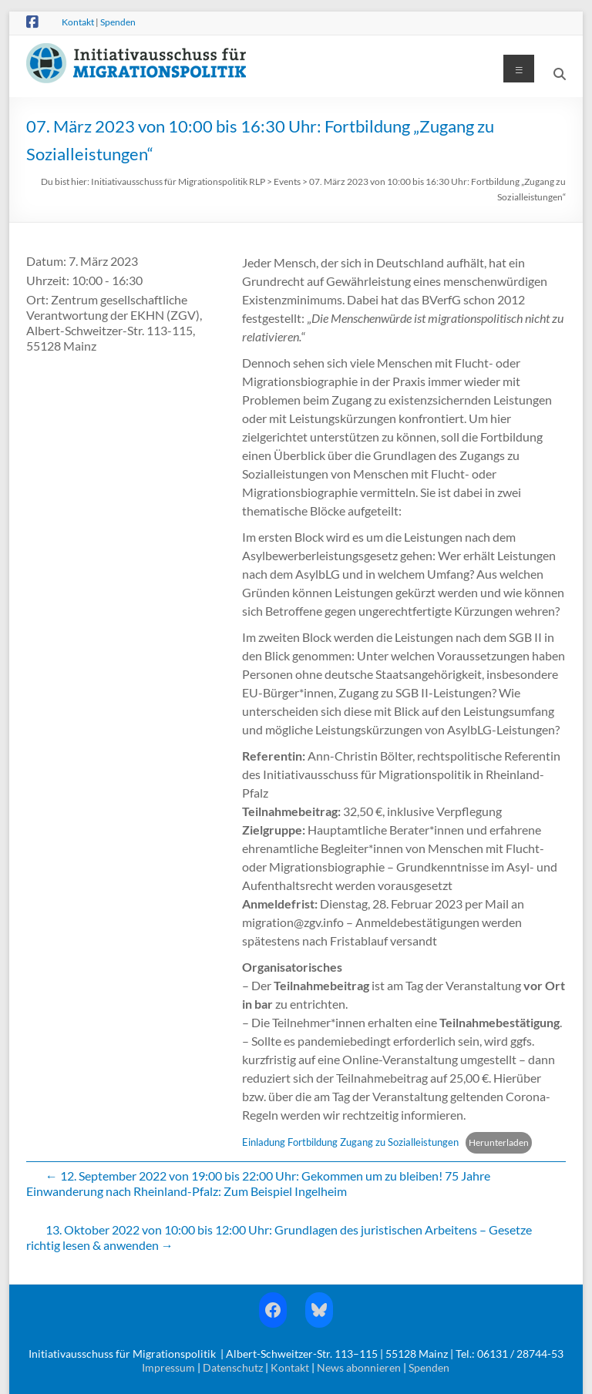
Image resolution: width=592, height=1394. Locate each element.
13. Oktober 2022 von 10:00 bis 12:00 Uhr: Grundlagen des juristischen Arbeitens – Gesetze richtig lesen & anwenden (279, 1237)
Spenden (118, 22)
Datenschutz (233, 1367)
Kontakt (78, 22)
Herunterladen (499, 1142)
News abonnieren (359, 1367)
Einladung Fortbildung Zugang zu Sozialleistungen (350, 1142)
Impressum (168, 1367)
